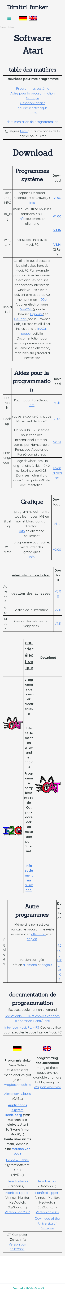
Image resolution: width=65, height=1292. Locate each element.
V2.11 (58, 610)
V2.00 (57, 549)
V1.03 (57, 198)
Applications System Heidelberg (16, 1110)
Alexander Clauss (17, 1094)
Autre (32, 113)
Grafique (32, 98)
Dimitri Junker (27, 7)
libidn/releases (57, 473)
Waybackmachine (17, 1085)
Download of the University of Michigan (47, 1223)
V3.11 (58, 623)
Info (32, 202)
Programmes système (32, 88)
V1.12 (57, 524)
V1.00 (57, 216)
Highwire (36, 314)
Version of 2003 (47, 1212)
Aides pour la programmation (32, 93)
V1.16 (57, 230)
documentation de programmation (32, 122)
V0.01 (57, 442)
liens (24, 131)
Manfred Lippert (17, 1193)
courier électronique (32, 108)
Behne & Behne (17, 1160)
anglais (32, 939)
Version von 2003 (17, 1212)
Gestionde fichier (32, 103)
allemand (38, 934)
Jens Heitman (47, 1181)
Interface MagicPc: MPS (21, 1027)
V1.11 (57, 403)
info (22, 531)
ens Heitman (18, 1181)
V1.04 (57, 419)
